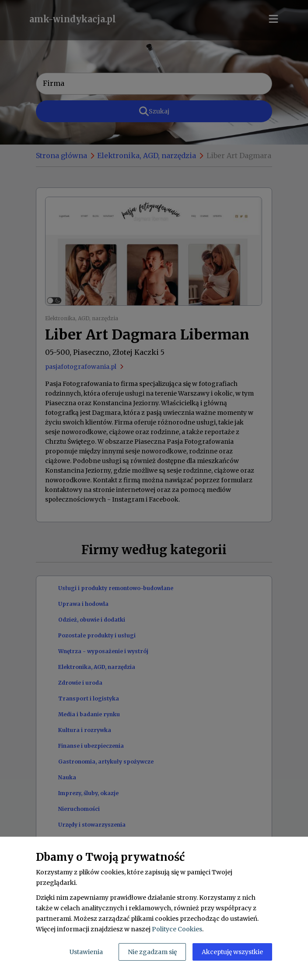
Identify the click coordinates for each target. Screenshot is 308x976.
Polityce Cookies (177, 929)
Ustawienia (86, 952)
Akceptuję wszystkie (232, 952)
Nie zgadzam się (152, 952)
